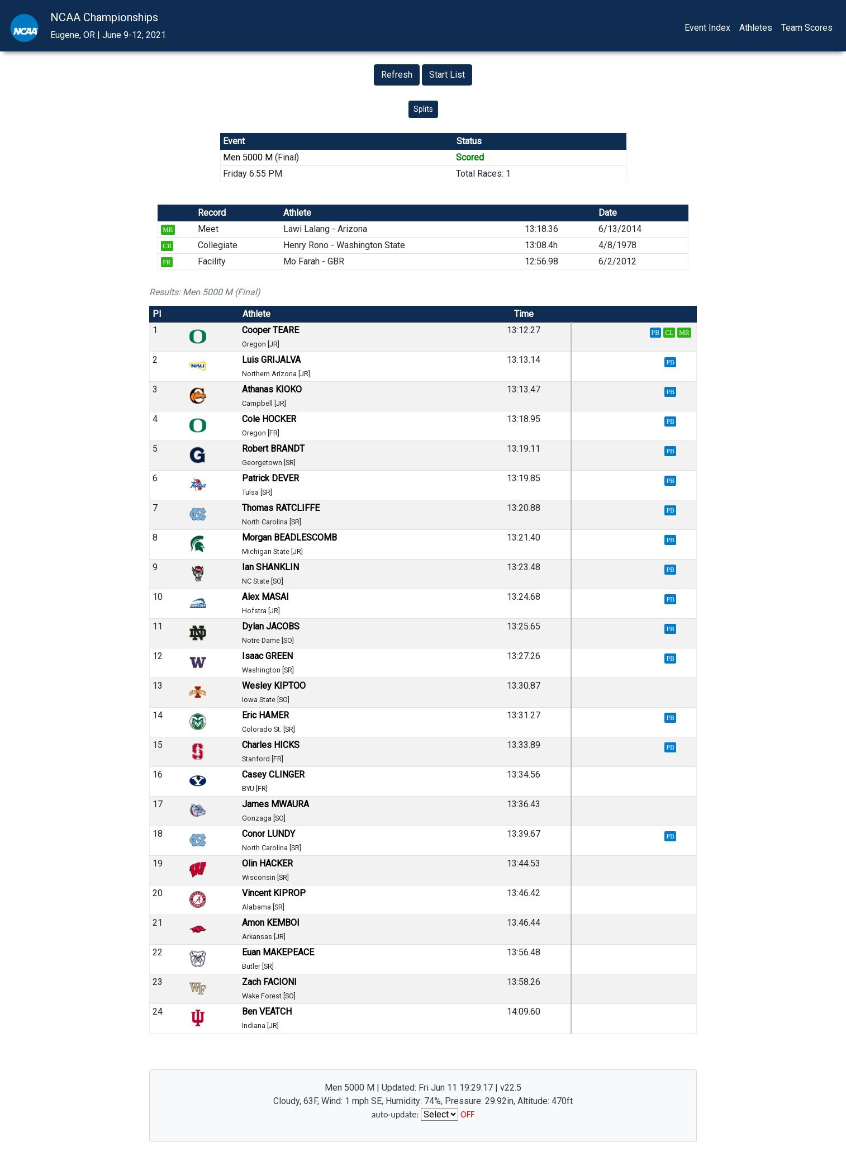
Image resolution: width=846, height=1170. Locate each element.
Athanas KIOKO (272, 389)
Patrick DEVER (270, 478)
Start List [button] (447, 74)
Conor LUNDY (268, 833)
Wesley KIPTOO (274, 685)
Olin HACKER (267, 863)
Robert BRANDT (273, 448)
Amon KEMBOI (271, 922)
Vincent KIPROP (274, 893)
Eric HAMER (265, 715)
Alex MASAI (265, 596)
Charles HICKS (271, 745)
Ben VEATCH (267, 1011)
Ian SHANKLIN (270, 567)
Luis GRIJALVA (271, 359)
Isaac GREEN (267, 656)
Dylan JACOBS (271, 626)
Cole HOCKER (269, 419)
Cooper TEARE (270, 330)
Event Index (707, 27)
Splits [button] (423, 109)
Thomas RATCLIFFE (281, 508)
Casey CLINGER (273, 774)
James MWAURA (275, 804)
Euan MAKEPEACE (278, 952)
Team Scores (807, 27)
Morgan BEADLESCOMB (289, 537)
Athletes (755, 27)
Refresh (396, 74)
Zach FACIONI (269, 982)
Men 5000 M (248, 157)
